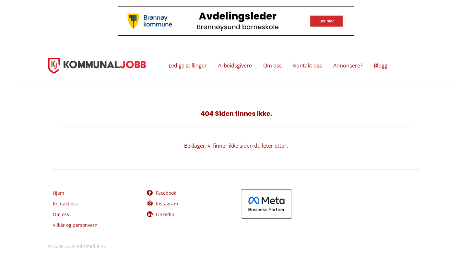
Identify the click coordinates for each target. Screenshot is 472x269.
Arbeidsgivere (235, 65)
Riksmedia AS (91, 246)
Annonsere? (347, 65)
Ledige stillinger (188, 65)
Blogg (380, 65)
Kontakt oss (307, 65)
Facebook (166, 193)
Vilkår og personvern (75, 225)
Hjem (58, 193)
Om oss (272, 65)
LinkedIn (165, 214)
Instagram (167, 204)
